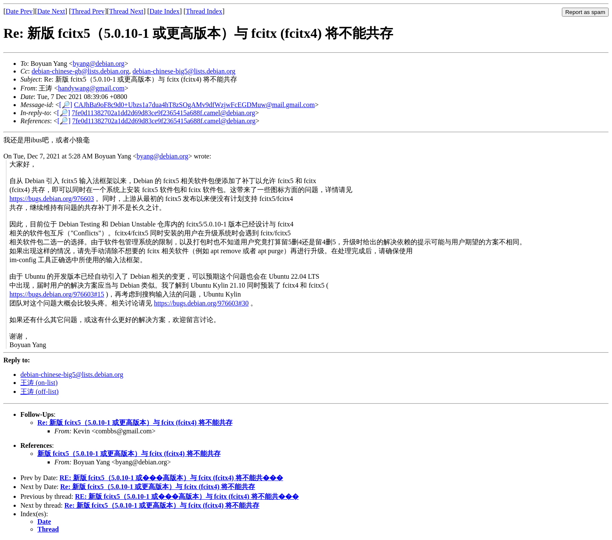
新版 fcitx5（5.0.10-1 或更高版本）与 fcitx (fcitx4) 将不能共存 (129, 453)
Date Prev (19, 11)
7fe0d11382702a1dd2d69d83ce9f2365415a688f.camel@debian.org (163, 112)
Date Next (51, 11)
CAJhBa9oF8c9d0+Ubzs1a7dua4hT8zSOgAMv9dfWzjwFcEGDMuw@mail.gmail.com (194, 104)
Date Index (165, 11)
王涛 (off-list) (39, 391)
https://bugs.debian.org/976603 (51, 198)
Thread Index (204, 11)
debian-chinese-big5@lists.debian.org (184, 71)
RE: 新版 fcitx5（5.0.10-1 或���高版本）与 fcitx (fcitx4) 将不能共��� (171, 477)
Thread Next (126, 11)
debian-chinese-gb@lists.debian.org (80, 71)
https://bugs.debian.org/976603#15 (56, 294)
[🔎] (65, 104)
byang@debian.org (99, 63)
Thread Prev (88, 11)
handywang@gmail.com (91, 88)
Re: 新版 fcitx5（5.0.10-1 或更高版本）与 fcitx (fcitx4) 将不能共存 (134, 422)
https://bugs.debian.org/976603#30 (201, 303)
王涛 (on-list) (39, 382)
